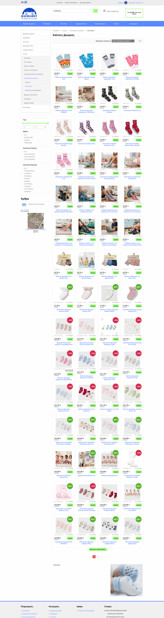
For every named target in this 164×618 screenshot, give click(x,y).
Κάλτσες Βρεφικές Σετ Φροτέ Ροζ (132, 277)
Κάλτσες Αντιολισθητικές (33, 90)
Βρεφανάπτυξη (81, 24)
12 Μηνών (27, 186)
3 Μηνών (27, 178)
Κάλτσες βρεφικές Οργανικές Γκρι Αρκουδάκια (109, 379)
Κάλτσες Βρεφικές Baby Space (86, 78)
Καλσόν (27, 82)
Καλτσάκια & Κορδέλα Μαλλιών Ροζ (63, 509)
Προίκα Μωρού (100, 24)
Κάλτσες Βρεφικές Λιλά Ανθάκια (63, 111)
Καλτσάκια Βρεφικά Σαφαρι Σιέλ (132, 543)
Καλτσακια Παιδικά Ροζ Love (63, 178)
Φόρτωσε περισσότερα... (98, 549)
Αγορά (70, 74)
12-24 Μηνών (28, 189)
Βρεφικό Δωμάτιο (29, 24)
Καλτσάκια (28, 86)
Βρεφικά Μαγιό (29, 103)
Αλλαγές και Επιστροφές (86, 611)
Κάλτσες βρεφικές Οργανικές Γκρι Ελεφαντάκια (132, 377)
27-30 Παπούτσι (29, 159)
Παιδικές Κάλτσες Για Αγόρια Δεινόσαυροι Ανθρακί (86, 244)
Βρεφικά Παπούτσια (30, 95)
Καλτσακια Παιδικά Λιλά (86, 144)
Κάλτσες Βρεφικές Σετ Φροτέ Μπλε (109, 277)
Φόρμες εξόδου (29, 66)
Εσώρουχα (134, 24)
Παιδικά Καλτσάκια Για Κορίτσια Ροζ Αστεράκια (132, 211)
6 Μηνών (27, 181)
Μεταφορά (47, 24)
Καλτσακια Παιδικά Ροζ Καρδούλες (132, 178)
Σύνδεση (120, 2)
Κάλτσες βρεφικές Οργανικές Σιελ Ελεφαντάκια (63, 410)
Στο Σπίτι (63, 24)
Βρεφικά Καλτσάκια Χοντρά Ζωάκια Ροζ (86, 343)
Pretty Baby (28, 143)
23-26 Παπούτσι (29, 157)
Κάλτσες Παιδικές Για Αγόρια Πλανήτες (86, 211)
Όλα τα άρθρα (25, 210)
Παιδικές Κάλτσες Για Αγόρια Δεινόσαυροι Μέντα (109, 244)
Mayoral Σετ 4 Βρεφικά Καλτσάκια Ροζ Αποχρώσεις (109, 443)
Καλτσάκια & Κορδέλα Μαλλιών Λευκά (132, 476)
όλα (25, 135)
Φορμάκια (27, 58)
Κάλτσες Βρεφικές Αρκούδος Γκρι (109, 78)
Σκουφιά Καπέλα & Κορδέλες (33, 74)
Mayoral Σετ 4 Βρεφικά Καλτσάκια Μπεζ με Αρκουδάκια (86, 443)
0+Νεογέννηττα (29, 171)
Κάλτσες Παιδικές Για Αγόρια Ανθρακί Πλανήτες (63, 211)
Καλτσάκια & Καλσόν (31, 78)
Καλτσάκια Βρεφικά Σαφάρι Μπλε (109, 543)
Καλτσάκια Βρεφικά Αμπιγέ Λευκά (64, 310)
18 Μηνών (27, 191)
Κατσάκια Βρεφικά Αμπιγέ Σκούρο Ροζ (132, 310)
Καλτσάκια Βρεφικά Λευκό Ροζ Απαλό (132, 343)
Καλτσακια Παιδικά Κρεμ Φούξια (63, 144)
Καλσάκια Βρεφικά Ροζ (109, 475)
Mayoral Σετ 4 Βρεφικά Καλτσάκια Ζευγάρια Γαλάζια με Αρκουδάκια (63, 443)
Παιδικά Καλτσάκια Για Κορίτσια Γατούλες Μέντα (87, 178)
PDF (139, 41)
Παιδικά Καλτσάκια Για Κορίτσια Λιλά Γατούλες (109, 211)
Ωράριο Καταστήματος (71, 2)
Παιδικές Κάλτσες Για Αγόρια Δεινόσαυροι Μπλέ (132, 244)
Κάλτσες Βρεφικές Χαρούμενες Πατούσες (86, 111)
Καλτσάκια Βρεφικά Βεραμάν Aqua (109, 343)
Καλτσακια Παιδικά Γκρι (132, 110)
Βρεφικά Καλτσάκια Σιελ (86, 475)
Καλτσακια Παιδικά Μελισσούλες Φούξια (132, 144)
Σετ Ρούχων (28, 62)
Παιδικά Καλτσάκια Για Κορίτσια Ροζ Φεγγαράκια (63, 244)
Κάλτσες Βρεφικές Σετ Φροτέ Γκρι (63, 277)
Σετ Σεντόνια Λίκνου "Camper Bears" (35, 229)
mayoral (26, 140)
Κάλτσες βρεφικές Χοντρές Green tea (132, 410)
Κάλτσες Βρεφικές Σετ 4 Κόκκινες (86, 410)
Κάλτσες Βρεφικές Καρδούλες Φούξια (132, 78)
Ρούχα (116, 24)
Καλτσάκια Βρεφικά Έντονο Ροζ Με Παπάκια (86, 509)
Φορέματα (27, 99)
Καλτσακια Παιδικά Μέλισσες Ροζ (109, 144)
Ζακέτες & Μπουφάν (31, 70)
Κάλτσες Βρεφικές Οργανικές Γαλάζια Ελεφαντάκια (86, 377)
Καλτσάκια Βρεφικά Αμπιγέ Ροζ (87, 310)
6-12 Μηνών (28, 184)
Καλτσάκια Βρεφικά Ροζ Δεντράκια (132, 509)
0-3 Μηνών (28, 173)
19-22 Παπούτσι (29, 154)
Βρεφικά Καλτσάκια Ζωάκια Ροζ (64, 476)
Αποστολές (59, 2)
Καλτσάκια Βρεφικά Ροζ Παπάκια (63, 543)
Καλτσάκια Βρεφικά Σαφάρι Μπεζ (87, 543)
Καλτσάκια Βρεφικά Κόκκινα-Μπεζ (109, 509)
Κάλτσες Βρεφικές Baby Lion (63, 78)
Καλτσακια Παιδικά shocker (109, 111)
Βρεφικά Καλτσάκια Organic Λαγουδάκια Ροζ (64, 343)
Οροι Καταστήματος (85, 2)
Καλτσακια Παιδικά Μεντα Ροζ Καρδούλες (109, 178)
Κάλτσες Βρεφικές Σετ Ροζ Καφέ (109, 410)
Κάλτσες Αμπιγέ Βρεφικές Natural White (109, 310)
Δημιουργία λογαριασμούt (135, 2)
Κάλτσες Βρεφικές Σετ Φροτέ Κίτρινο (86, 277)
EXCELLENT (28, 137)
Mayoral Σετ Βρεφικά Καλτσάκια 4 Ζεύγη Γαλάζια (132, 443)
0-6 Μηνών (28, 176)
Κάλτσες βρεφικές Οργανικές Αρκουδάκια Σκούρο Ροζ (63, 379)
